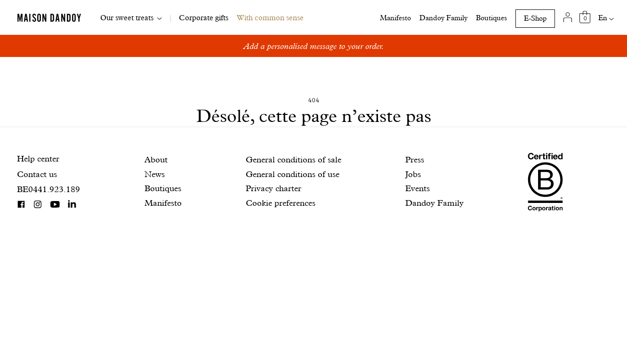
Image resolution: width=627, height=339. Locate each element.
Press (414, 159)
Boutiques (491, 18)
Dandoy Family (443, 18)
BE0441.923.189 (48, 189)
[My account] (568, 17)
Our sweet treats (126, 17)
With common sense (270, 17)
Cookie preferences (280, 203)
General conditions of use (292, 174)
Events (417, 188)
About (156, 159)
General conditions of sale (293, 159)
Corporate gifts (203, 17)
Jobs (413, 174)
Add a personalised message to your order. (313, 46)
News (155, 174)
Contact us (37, 174)
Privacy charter (273, 188)
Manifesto (395, 18)
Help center (38, 158)
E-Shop (535, 18)
